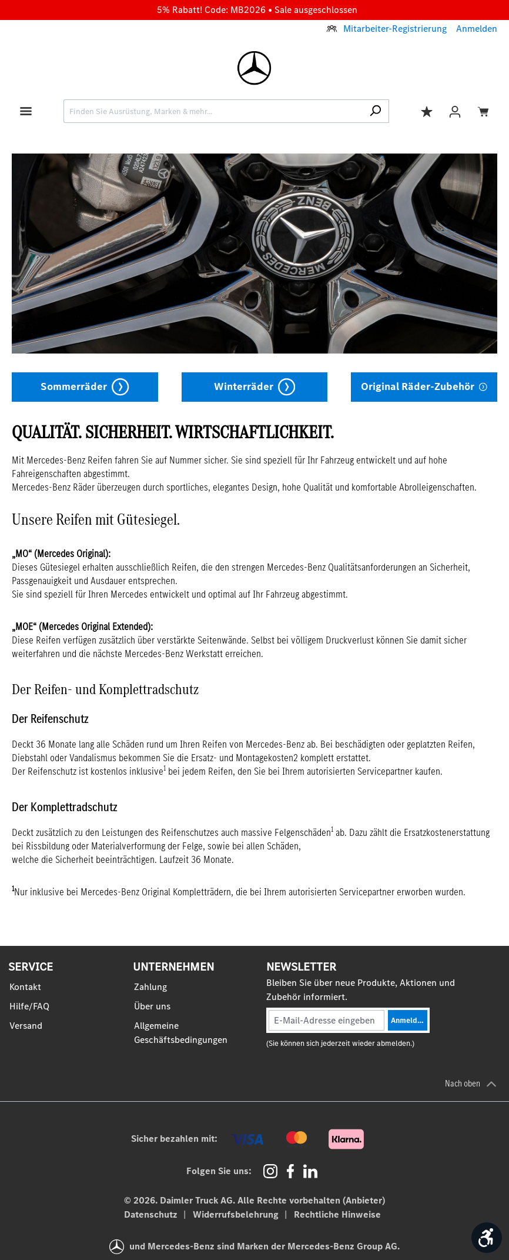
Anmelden (476, 28)
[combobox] (212, 111)
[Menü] (26, 110)
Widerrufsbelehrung (237, 1214)
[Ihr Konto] (455, 111)
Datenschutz (152, 1214)
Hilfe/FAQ (29, 1006)
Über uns (152, 1006)
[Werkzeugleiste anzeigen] (486, 1237)
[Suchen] (375, 111)
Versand (25, 1025)
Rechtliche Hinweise (337, 1214)
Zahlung (150, 987)
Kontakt (25, 987)
